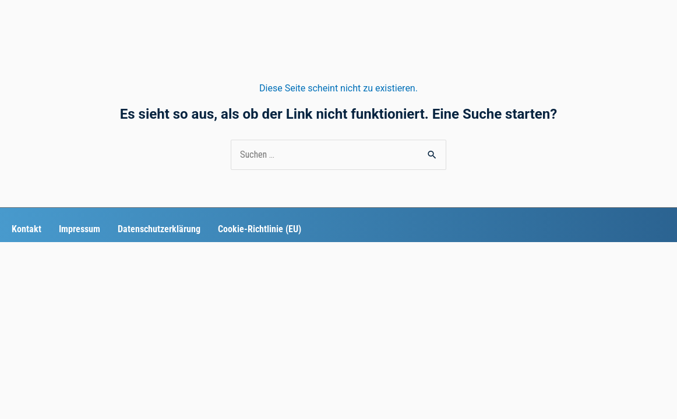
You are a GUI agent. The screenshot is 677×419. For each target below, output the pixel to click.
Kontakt (26, 229)
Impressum (79, 229)
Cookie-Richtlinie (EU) (259, 229)
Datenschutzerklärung (159, 229)
